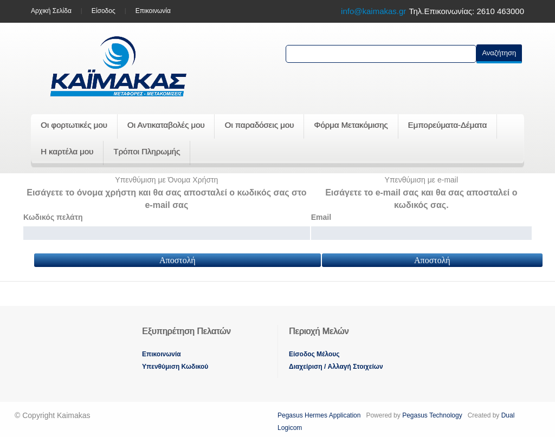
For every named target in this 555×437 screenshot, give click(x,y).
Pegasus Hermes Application (320, 415)
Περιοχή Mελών (319, 331)
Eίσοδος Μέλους (314, 354)
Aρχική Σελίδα (51, 11)
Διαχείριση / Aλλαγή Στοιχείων (336, 366)
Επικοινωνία (153, 11)
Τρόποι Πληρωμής (146, 151)
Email (321, 217)
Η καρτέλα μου (67, 151)
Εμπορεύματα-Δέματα (447, 124)
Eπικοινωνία (161, 354)
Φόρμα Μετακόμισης (351, 124)
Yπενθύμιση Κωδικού (175, 366)
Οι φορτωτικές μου (74, 124)
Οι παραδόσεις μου (259, 124)
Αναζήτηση (499, 53)
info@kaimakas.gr (373, 11)
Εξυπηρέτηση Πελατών (186, 331)
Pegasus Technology (433, 415)
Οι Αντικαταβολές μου (166, 124)
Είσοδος (103, 11)
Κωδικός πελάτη (52, 217)
